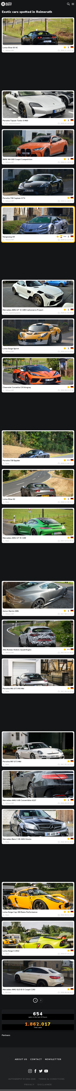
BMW (5, 159)
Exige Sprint (13, 348)
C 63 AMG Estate (23, 839)
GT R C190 (21, 538)
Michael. (8, 992)
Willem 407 (9, 50)
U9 (13, 237)
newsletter (53, 1059)
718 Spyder (15, 460)
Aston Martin (8, 611)
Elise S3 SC (13, 47)
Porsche (6, 120)
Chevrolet (7, 387)
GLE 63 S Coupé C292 (25, 989)
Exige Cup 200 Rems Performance (22, 912)
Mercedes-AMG (9, 310)
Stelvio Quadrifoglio (22, 650)
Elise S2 (11, 499)
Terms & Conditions (51, 1079)
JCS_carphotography (12, 123)
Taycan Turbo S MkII (19, 120)
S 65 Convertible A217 (26, 800)
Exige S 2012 (13, 951)
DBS (17, 611)
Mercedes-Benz (9, 839)
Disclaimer (45, 1084)
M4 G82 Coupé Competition (20, 159)
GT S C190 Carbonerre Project (29, 310)
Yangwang (7, 237)
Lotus (5, 47)
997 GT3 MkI (15, 761)
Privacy (29, 1084)
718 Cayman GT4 (17, 198)
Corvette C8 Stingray (21, 387)
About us (21, 1059)
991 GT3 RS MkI (17, 688)
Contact (36, 1059)
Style (7, 463)
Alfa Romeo (8, 650)
